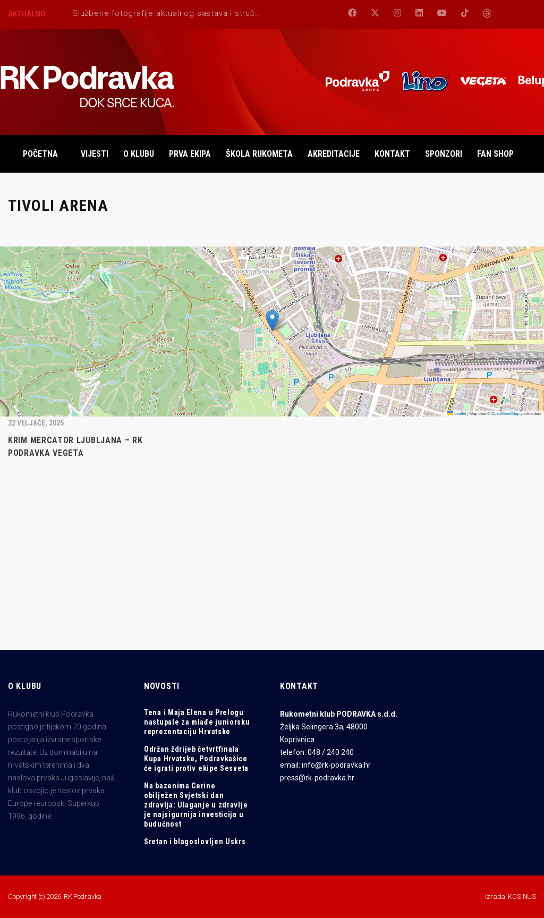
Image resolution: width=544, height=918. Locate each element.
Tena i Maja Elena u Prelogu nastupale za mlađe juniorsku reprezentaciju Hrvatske (197, 722)
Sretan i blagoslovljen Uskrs (195, 841)
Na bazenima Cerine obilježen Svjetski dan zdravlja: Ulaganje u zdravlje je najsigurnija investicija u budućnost (196, 804)
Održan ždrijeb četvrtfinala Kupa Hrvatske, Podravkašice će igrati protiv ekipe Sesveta (196, 758)
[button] (272, 321)
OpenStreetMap (505, 413)
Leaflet (456, 413)
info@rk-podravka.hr (336, 765)
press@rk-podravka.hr (317, 778)
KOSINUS (522, 896)
